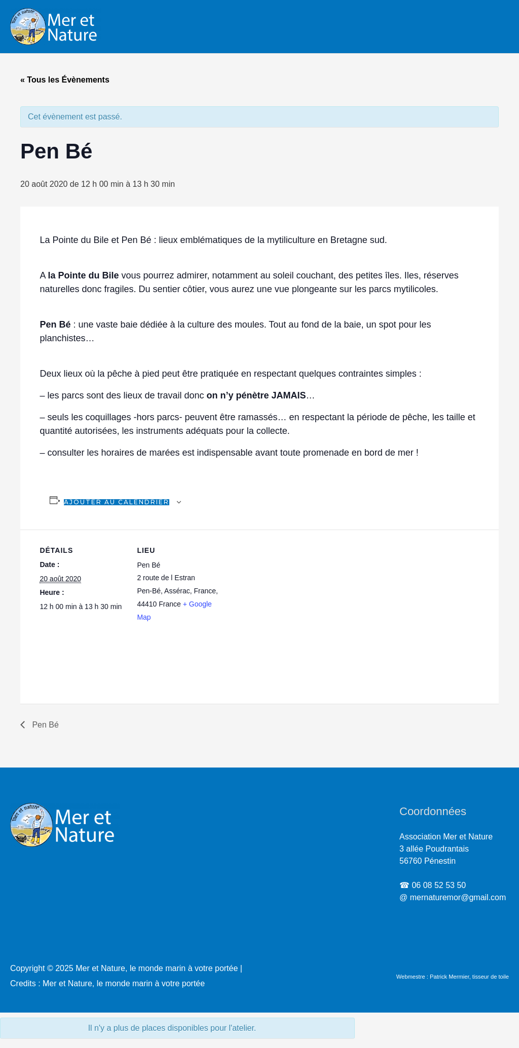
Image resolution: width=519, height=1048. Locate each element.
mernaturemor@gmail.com (458, 897)
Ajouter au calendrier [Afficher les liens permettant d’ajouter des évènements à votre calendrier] (116, 502)
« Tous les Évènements (64, 79)
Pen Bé (44, 724)
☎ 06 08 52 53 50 (432, 885)
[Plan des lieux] (287, 599)
